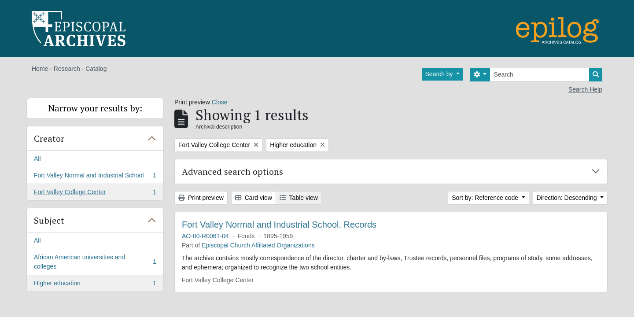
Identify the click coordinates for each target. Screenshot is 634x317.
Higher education (94, 285)
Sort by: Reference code (486, 197)
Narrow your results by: (95, 108)
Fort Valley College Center (94, 194)
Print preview (201, 197)
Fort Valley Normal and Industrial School (94, 177)
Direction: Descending (568, 197)
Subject (49, 220)
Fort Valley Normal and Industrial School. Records (279, 224)
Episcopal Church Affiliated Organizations (258, 245)
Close (220, 102)
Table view (299, 197)
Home (40, 68)
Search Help (585, 89)
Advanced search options (232, 171)
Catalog (96, 68)
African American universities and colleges (94, 262)
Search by (440, 73)
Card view (253, 197)
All (37, 158)
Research (67, 68)
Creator (49, 138)
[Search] (540, 74)
